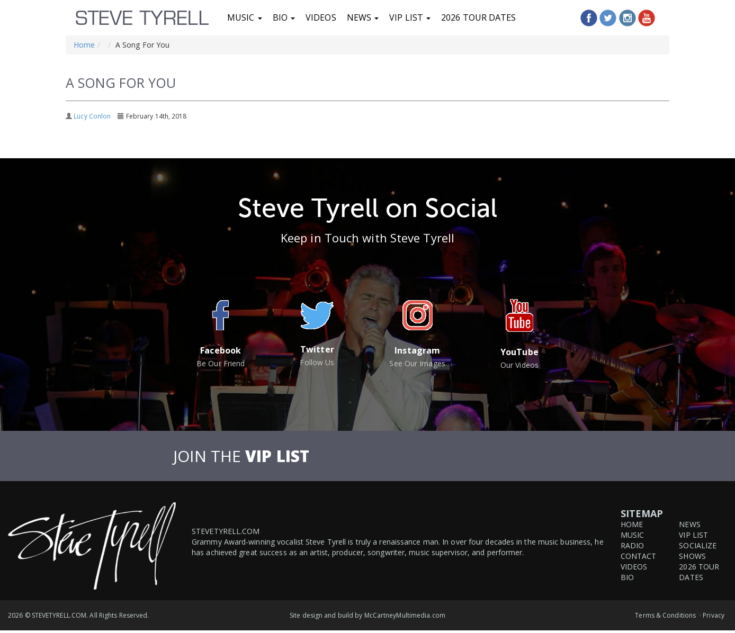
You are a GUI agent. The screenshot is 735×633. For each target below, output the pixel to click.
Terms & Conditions (665, 615)
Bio (284, 17)
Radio (632, 545)
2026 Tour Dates (478, 17)
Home (84, 45)
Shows (692, 556)
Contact (639, 556)
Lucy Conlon (92, 116)
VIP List (410, 17)
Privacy (713, 615)
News (363, 17)
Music (244, 17)
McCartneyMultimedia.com (404, 615)
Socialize (697, 545)
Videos (321, 17)
